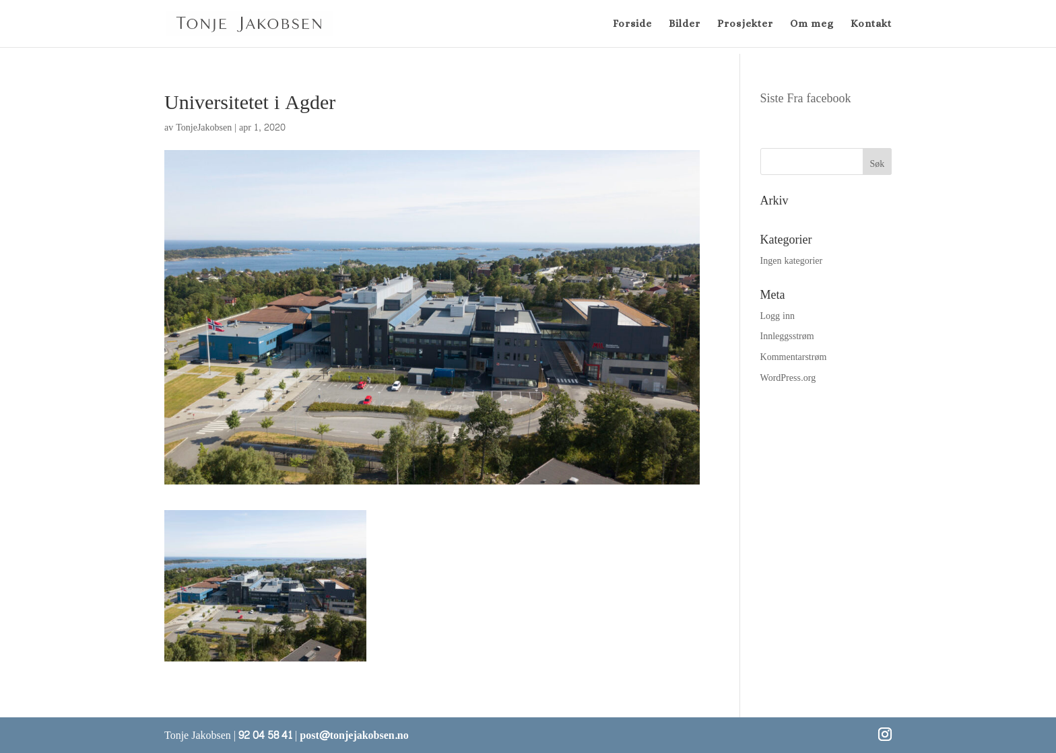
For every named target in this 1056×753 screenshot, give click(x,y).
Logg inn (777, 316)
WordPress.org (788, 377)
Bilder (684, 24)
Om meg (812, 24)
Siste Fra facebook (805, 98)
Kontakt (871, 24)
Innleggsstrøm (787, 336)
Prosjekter (745, 24)
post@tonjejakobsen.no (354, 735)
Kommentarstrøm (793, 357)
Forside (632, 24)
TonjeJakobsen (204, 127)
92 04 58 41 (265, 735)
